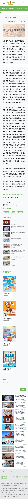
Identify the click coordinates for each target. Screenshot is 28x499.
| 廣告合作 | (18, 477)
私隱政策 (4, 478)
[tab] (4, 8)
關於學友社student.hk (8, 477)
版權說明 (25, 477)
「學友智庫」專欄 (12, 197)
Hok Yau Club (13, 492)
